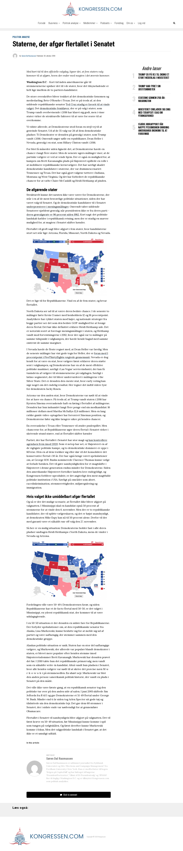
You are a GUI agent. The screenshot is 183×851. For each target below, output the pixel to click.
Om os (130, 23)
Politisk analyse (70, 23)
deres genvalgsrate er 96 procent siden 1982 (53, 214)
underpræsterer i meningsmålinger (48, 206)
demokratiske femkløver (54, 108)
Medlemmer (89, 23)
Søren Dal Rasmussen (29, 55)
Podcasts (105, 23)
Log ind (141, 23)
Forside (41, 23)
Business (53, 23)
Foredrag (119, 23)
